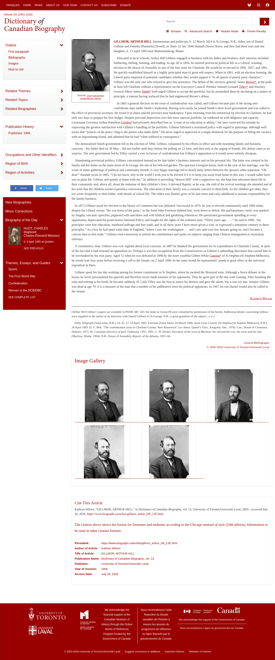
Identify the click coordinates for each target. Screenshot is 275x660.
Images (13, 63)
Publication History (19, 127)
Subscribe (108, 5)
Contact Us (89, 5)
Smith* (146, 91)
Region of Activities (19, 172)
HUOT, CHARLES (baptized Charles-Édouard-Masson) (42, 232)
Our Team (70, 5)
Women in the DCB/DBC (25, 290)
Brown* (251, 82)
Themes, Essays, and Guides (27, 263)
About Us (53, 5)
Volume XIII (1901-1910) (18, 14)
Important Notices (174, 651)
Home (27, 5)
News (39, 5)
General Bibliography (256, 342)
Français (13, 5)
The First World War (22, 276)
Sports (12, 269)
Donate (125, 5)
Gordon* (126, 122)
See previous (34, 248)
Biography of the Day (21, 220)
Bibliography (16, 57)
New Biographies (18, 202)
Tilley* (243, 87)
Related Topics (16, 100)
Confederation (18, 283)
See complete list (22, 297)
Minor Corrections (18, 211)
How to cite (15, 69)
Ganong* (215, 255)
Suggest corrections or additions (142, 651)
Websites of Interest (200, 651)
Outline (10, 45)
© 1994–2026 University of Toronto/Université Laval (238, 347)
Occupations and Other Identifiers (31, 155)
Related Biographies (20, 109)
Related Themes (18, 91)
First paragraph (18, 51)
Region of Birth (16, 163)
